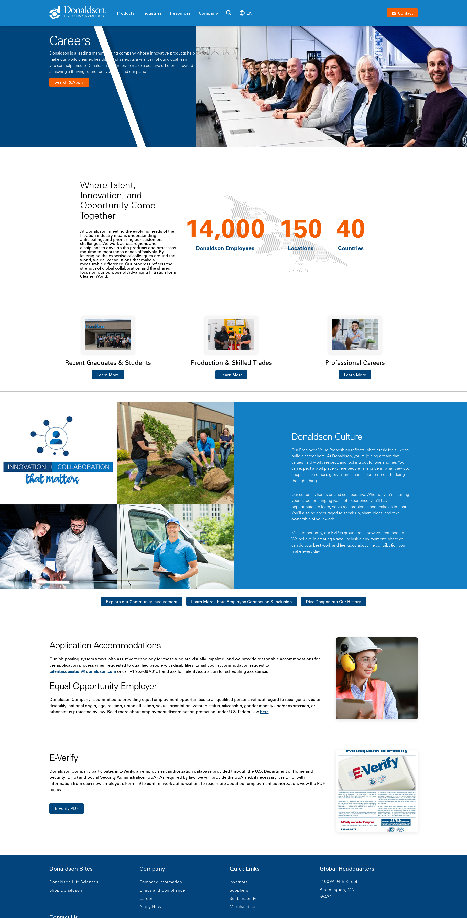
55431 (326, 896)
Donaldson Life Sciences (74, 882)
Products (125, 13)
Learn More (108, 374)
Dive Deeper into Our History (333, 601)
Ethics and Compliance (162, 890)
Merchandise (242, 906)
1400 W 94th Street (339, 881)
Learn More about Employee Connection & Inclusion (241, 601)
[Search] (228, 13)
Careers (147, 898)
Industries (152, 13)
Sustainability (243, 898)
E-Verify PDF (67, 808)
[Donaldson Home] (81, 13)
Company (208, 13)
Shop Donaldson (65, 890)
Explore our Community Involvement (141, 601)
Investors (239, 882)
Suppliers (239, 890)
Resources (180, 13)
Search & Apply (69, 82)
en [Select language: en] (246, 13)
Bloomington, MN (337, 889)
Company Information (160, 882)
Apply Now (150, 906)
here (264, 711)
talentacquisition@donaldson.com (82, 671)
